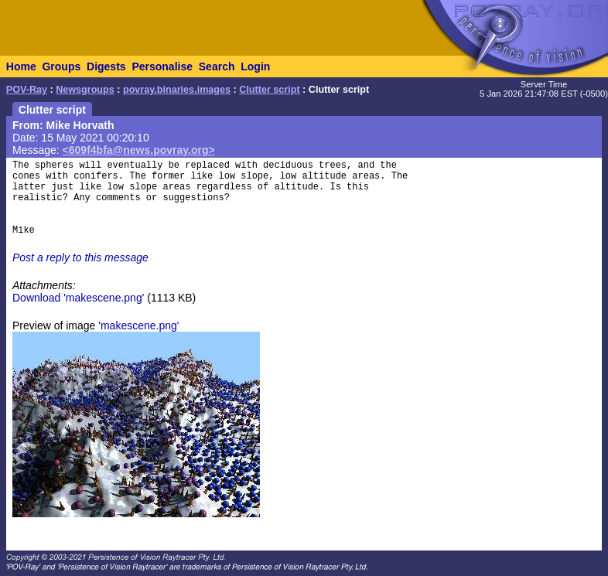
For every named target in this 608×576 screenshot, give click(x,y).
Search (217, 66)
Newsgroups (85, 89)
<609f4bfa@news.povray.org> (139, 150)
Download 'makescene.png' (78, 297)
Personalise (162, 66)
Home (21, 66)
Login (255, 66)
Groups (61, 66)
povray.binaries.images (177, 89)
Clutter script (269, 89)
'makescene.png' (138, 325)
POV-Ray (26, 89)
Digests (106, 66)
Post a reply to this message (80, 257)
